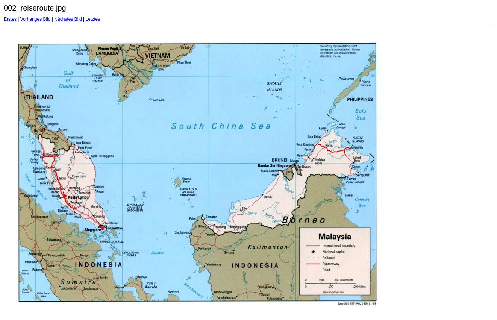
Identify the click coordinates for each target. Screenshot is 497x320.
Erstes (10, 19)
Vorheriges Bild (35, 19)
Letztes (93, 19)
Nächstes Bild (68, 19)
